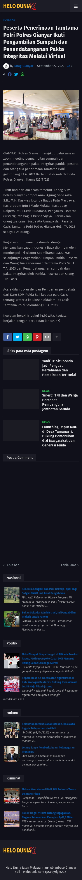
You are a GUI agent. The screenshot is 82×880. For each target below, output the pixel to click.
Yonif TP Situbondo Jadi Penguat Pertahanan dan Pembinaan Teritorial (59, 368)
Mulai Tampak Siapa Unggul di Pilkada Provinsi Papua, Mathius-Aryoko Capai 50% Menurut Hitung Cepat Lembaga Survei (50, 659)
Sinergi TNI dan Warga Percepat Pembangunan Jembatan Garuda (60, 402)
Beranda (9, 20)
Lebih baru (12, 565)
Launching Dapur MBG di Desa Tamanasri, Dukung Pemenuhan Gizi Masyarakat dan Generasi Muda (59, 436)
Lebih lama (69, 565)
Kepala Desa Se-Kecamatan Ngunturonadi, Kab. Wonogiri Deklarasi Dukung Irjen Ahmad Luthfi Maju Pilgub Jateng (49, 682)
